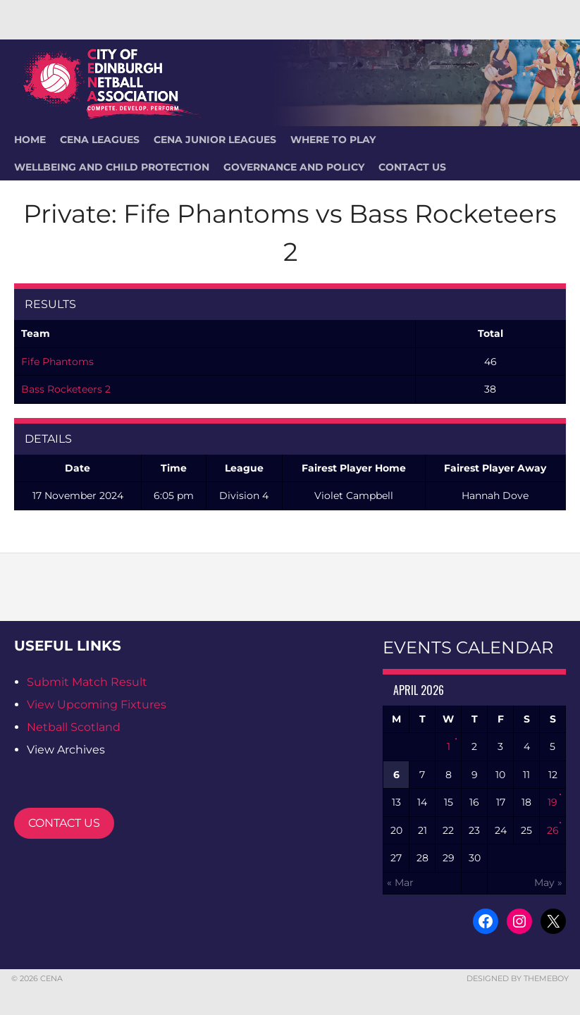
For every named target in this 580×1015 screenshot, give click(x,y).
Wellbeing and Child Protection (111, 167)
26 (553, 830)
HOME (30, 139)
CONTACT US (64, 823)
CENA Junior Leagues (215, 139)
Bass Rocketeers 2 (66, 389)
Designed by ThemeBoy (518, 978)
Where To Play (333, 139)
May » (548, 882)
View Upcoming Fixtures (96, 704)
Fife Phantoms (57, 361)
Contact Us (412, 167)
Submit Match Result (87, 682)
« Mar (400, 882)
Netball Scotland (74, 727)
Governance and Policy (293, 167)
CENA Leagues (100, 139)
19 (552, 802)
